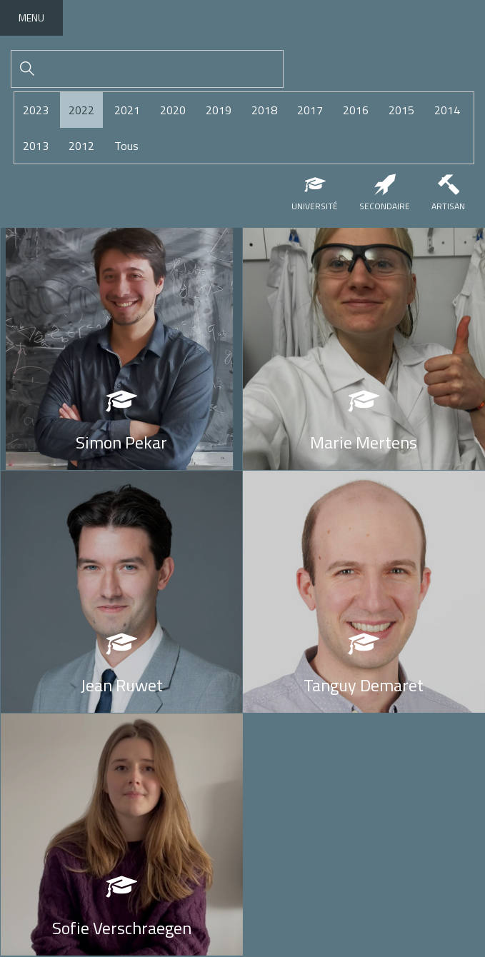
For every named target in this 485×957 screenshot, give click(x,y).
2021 (127, 110)
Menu (31, 17)
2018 (264, 110)
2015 (401, 110)
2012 (81, 145)
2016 (356, 110)
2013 (36, 145)
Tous (126, 145)
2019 (218, 110)
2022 (81, 110)
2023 (36, 110)
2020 (173, 110)
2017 (310, 110)
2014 (447, 110)
